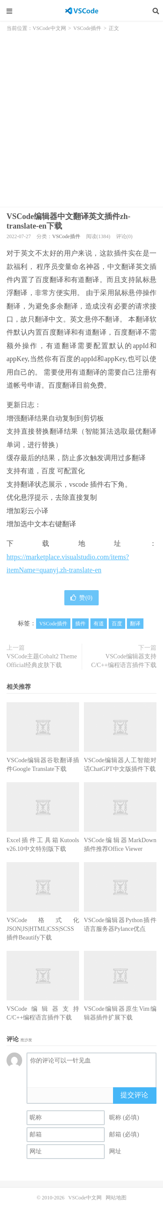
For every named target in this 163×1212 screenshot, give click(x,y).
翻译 (135, 624)
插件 (80, 624)
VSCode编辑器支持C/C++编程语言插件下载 (123, 660)
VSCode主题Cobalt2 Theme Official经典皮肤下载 (42, 660)
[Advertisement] (81, 116)
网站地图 (116, 1198)
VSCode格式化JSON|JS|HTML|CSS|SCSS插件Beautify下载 (43, 929)
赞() (81, 597)
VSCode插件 (87, 28)
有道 (98, 624)
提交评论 (134, 1095)
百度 (117, 624)
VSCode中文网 (81, 11)
